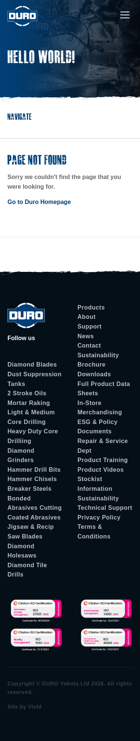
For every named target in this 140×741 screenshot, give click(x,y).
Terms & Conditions (94, 532)
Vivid (35, 707)
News (86, 336)
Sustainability (98, 355)
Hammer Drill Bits (34, 470)
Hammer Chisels (32, 479)
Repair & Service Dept (103, 446)
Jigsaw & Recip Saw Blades (30, 532)
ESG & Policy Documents (98, 427)
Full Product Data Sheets (104, 389)
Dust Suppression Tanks (34, 379)
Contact (89, 345)
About (87, 317)
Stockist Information (95, 484)
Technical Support (105, 508)
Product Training (103, 460)
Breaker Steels (29, 489)
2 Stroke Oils (26, 393)
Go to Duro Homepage (39, 202)
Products (91, 307)
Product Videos (101, 470)
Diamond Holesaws (22, 551)
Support (90, 326)
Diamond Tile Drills (27, 570)
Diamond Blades (32, 364)
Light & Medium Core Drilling (31, 417)
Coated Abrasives (34, 517)
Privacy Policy (99, 517)
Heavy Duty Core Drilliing (32, 436)
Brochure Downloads (94, 369)
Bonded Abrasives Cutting (34, 503)
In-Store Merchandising (100, 408)
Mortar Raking (28, 403)
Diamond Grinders (20, 456)
